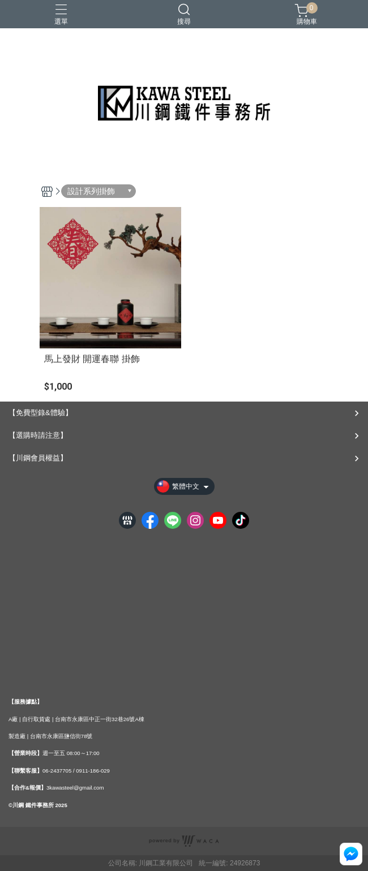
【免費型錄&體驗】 (40, 412)
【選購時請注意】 (37, 435)
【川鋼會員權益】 (37, 458)
